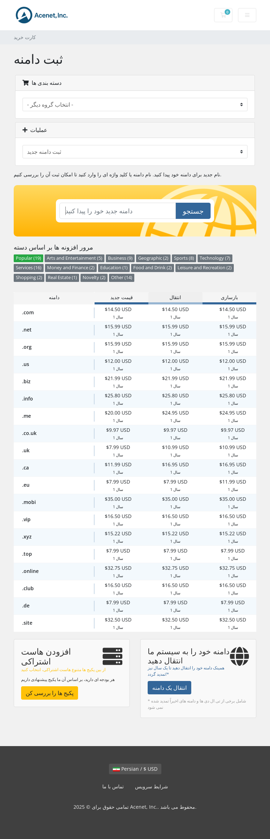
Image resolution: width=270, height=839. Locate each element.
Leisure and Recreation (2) (205, 268)
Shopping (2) (29, 277)
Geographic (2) (153, 258)
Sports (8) (184, 258)
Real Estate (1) (62, 277)
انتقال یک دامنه (169, 688)
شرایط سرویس (151, 786)
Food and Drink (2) (152, 268)
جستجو (193, 211)
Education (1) (114, 268)
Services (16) (28, 268)
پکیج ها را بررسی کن (49, 693)
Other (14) (121, 277)
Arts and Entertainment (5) (74, 258)
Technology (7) (215, 258)
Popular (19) (28, 258)
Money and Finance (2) (71, 268)
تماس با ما (113, 786)
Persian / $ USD (135, 768)
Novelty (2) (94, 277)
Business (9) (120, 258)
